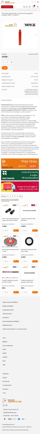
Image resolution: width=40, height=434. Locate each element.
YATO (4, 338)
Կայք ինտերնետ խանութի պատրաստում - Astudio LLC (17, 426)
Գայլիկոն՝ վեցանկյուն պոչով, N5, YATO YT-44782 (10, 281)
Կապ (4, 393)
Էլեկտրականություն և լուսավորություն (15, 329)
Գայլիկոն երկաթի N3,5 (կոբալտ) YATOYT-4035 (27, 281)
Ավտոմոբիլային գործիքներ (11, 321)
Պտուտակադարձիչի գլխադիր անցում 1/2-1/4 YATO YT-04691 (10, 219)
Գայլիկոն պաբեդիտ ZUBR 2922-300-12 (28, 219)
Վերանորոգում (7, 313)
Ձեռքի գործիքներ (8, 306)
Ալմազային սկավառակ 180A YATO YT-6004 (28, 250)
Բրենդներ (6, 373)
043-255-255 (6, 415)
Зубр (4, 364)
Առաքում (5, 389)
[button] (35, 34)
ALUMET (5, 357)
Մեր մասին (6, 381)
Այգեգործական (7, 325)
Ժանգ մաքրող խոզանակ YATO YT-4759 (10, 250)
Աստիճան (6, 317)
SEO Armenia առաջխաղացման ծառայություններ (15, 429)
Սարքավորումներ (8, 309)
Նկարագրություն (6, 100)
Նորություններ (7, 385)
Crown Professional (8, 345)
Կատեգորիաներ (7, 7)
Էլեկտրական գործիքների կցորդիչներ (27, 10)
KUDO (4, 349)
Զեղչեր (5, 377)
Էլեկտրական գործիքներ (8, 10)
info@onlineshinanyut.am (9, 412)
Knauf (4, 361)
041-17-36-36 (14, 415)
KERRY (5, 353)
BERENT (5, 341)
